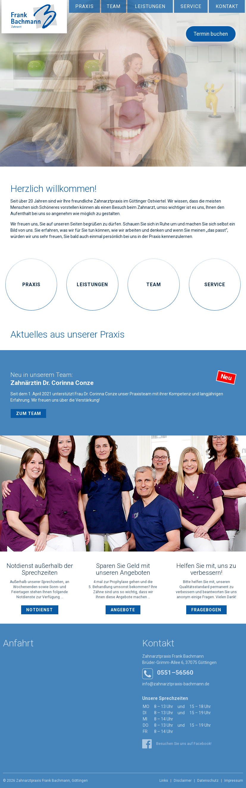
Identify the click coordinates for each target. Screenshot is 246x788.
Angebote (123, 609)
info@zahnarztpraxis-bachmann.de (175, 684)
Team (113, 6)
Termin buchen (211, 34)
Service (191, 6)
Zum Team (28, 413)
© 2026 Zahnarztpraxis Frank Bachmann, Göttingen (45, 780)
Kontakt (227, 6)
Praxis (84, 6)
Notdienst (39, 609)
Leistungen (150, 6)
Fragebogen (206, 609)
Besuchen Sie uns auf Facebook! (176, 744)
